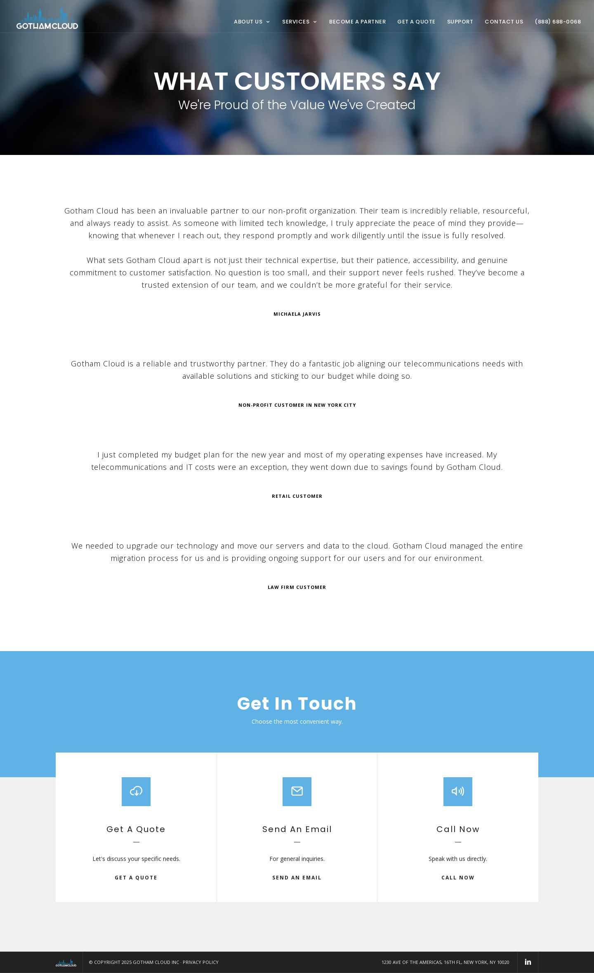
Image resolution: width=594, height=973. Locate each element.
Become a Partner (357, 22)
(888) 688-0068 (558, 22)
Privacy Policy (201, 962)
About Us (248, 22)
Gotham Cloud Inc (156, 962)
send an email (297, 877)
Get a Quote (416, 22)
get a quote (136, 877)
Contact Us (504, 22)
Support (460, 22)
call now (458, 877)
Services (295, 22)
